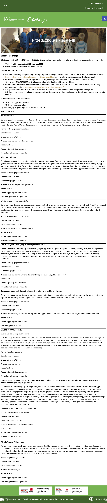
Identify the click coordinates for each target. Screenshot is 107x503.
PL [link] (7, 6)
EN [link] (4, 6)
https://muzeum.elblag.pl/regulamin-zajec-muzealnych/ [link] (43, 87)
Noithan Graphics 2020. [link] (101, 499)
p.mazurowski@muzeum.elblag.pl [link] (42, 77)
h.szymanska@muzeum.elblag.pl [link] (17, 77)
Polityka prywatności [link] (95, 3)
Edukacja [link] (36, 19)
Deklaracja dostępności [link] (94, 8)
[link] (104, 18)
